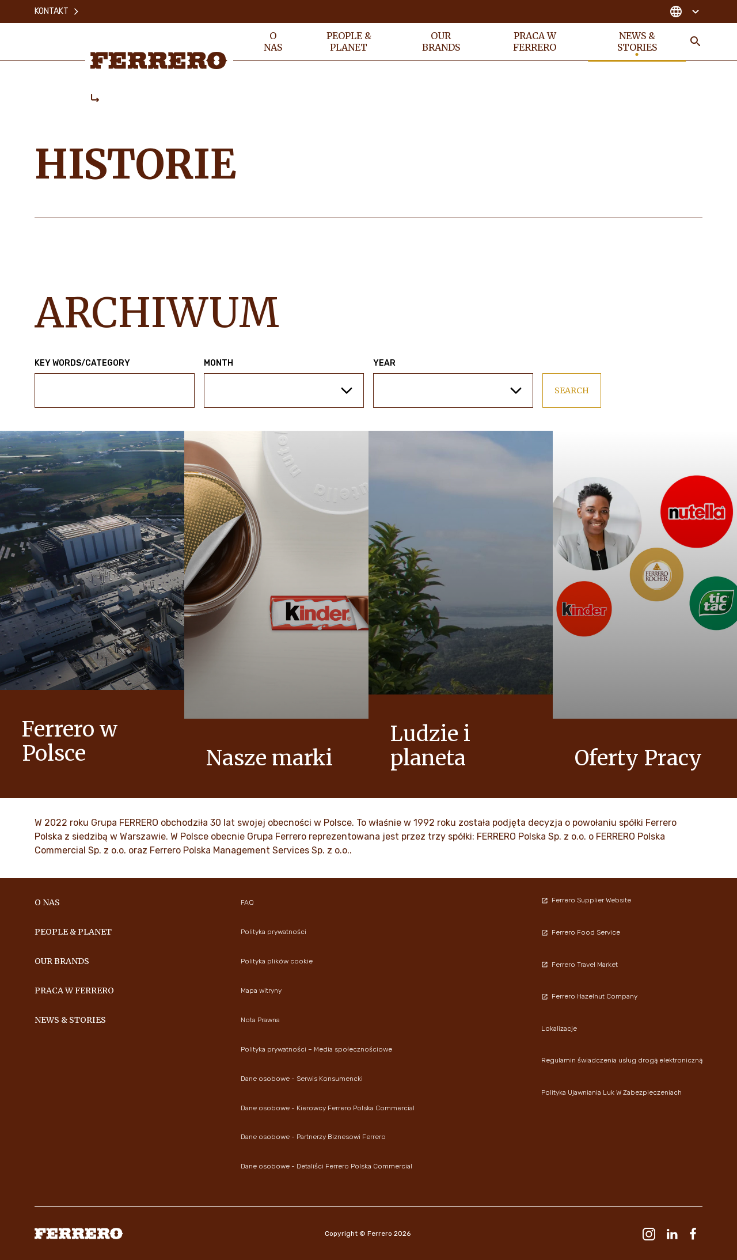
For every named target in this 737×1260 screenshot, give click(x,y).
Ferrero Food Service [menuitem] (580, 932)
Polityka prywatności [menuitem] (273, 932)
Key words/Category (82, 363)
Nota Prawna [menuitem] (260, 1020)
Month (218, 363)
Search (571, 390)
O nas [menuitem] (273, 41)
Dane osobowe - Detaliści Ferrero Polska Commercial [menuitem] (326, 1166)
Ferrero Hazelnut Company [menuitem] (589, 996)
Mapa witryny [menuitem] (261, 990)
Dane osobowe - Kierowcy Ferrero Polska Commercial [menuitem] (328, 1108)
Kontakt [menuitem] (57, 11)
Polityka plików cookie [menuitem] (277, 961)
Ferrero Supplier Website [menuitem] (586, 900)
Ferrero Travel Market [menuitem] (579, 965)
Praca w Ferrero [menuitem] (534, 41)
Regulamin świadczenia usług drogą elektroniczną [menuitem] (621, 1060)
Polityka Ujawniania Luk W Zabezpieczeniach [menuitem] (611, 1092)
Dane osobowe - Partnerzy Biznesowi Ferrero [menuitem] (313, 1137)
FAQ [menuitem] (247, 902)
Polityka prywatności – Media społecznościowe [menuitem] (316, 1049)
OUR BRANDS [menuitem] (441, 41)
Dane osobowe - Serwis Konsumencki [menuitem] (302, 1079)
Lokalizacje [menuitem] (559, 1028)
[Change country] (684, 11)
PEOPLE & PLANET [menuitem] (348, 41)
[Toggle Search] (695, 41)
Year (384, 363)
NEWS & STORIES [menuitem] (637, 41)
